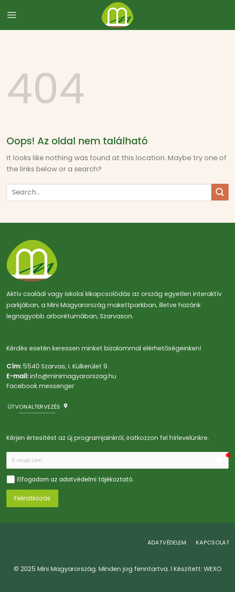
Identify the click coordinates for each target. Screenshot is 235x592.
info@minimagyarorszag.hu (73, 376)
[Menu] (11, 14)
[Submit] (220, 192)
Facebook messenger (40, 386)
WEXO (213, 569)
